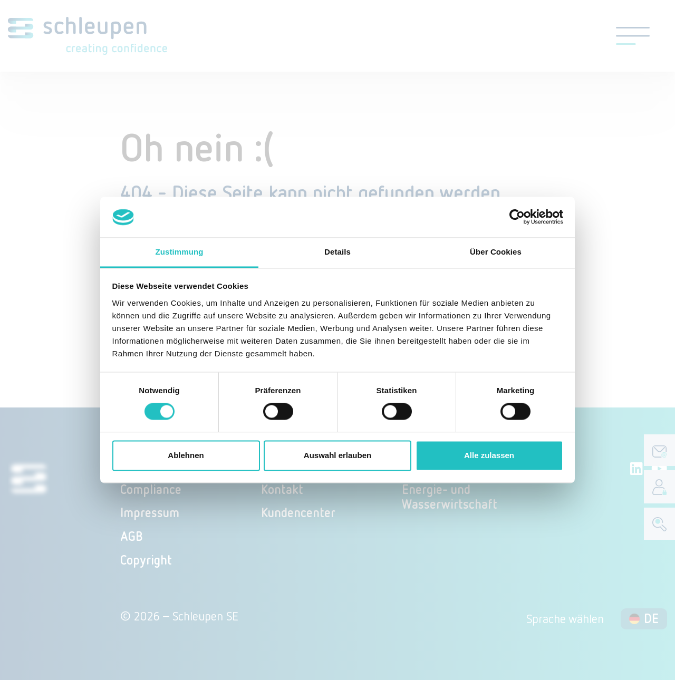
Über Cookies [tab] (496, 251)
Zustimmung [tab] (180, 251)
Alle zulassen (489, 455)
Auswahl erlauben (337, 455)
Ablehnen (186, 455)
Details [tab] (337, 251)
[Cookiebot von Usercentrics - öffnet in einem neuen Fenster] (517, 217)
